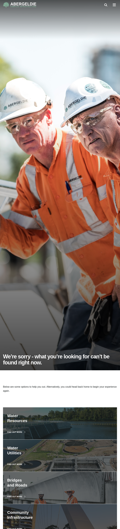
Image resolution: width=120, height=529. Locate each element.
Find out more (16, 432)
